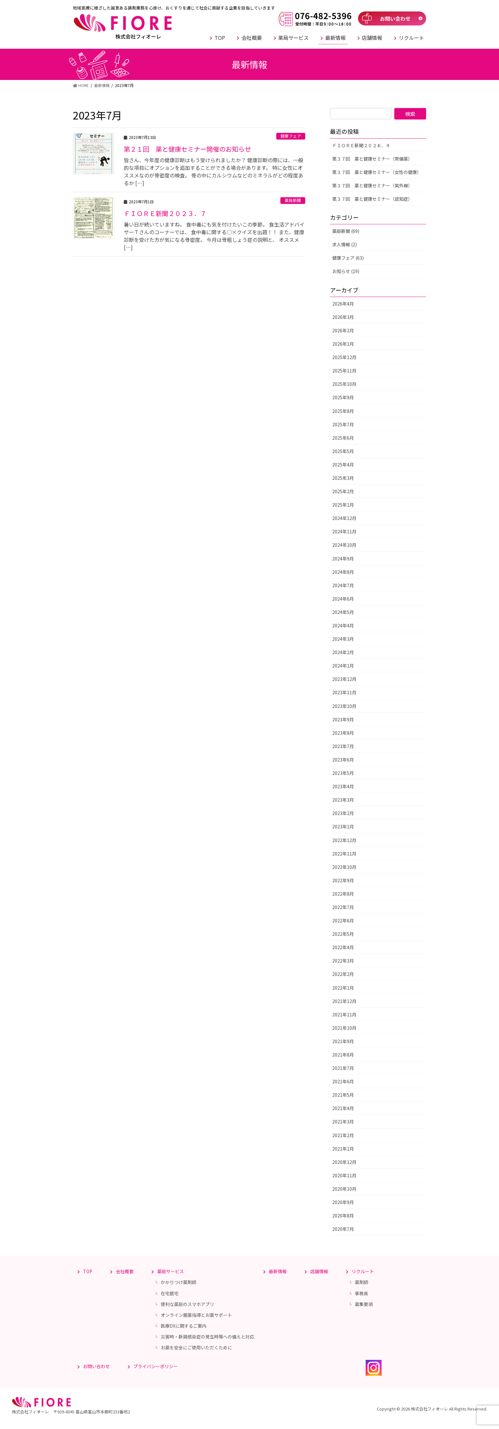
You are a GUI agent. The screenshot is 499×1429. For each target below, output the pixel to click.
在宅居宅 (170, 1293)
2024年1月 (343, 665)
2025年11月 (344, 370)
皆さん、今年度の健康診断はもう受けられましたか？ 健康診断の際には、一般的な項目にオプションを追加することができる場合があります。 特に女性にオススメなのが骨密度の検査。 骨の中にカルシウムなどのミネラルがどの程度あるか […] (213, 171)
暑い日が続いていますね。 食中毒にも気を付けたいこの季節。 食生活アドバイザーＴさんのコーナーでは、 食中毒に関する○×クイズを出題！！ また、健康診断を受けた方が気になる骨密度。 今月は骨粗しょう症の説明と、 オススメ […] (214, 235)
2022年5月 (343, 934)
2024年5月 (343, 612)
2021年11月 (344, 1014)
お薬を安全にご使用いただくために (196, 1347)
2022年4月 (343, 947)
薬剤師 (361, 1282)
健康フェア (290, 136)
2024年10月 (344, 545)
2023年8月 (343, 733)
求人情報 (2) (344, 244)
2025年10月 (344, 384)
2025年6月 (343, 438)
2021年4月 (343, 1108)
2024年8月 (343, 572)
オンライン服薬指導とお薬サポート (196, 1315)
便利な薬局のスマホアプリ (187, 1304)
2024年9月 (343, 558)
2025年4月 (343, 464)
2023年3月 (343, 800)
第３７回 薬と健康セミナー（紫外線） (372, 185)
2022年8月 (343, 894)
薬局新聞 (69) (345, 231)
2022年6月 (343, 920)
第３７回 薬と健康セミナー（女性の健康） (376, 172)
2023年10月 (344, 706)
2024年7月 (343, 585)
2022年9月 (343, 880)
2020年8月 (343, 1215)
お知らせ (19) (345, 271)
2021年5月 (343, 1095)
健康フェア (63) (348, 258)
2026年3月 (343, 317)
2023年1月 (343, 826)
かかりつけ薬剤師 (178, 1282)
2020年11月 (344, 1175)
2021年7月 (343, 1068)
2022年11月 (344, 853)
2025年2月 (343, 491)
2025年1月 (343, 505)
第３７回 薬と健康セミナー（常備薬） (372, 158)
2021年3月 (343, 1121)
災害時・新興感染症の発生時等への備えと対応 (207, 1336)
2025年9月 (343, 397)
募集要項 (364, 1304)
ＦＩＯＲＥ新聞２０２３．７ (165, 213)
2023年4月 (343, 786)
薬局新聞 (293, 200)
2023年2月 (343, 813)
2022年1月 (343, 988)
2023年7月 (343, 746)
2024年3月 (343, 639)
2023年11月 (344, 692)
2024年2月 (343, 652)
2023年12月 (344, 679)
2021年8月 (343, 1054)
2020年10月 (344, 1189)
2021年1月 (343, 1148)
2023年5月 (343, 773)
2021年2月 (343, 1135)
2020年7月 (343, 1229)
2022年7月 (343, 907)
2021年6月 (343, 1081)
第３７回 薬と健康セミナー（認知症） (372, 199)
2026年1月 (343, 344)
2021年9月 (343, 1041)
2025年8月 (343, 411)
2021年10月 (344, 1028)
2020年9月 (343, 1202)
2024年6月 (343, 598)
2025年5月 (343, 451)
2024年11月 (344, 531)
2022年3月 (343, 960)
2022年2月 (343, 974)
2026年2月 (343, 330)
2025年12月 (344, 357)
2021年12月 (344, 1001)
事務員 (361, 1293)
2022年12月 (344, 840)
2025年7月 (343, 424)
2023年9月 (343, 719)
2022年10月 (344, 867)
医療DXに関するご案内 (184, 1326)
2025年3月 (343, 478)
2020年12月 (344, 1162)
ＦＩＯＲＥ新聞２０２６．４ (361, 145)
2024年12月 (344, 518)
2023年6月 (343, 759)
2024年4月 (343, 625)
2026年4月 (343, 303)
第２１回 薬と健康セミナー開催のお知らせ (187, 149)
